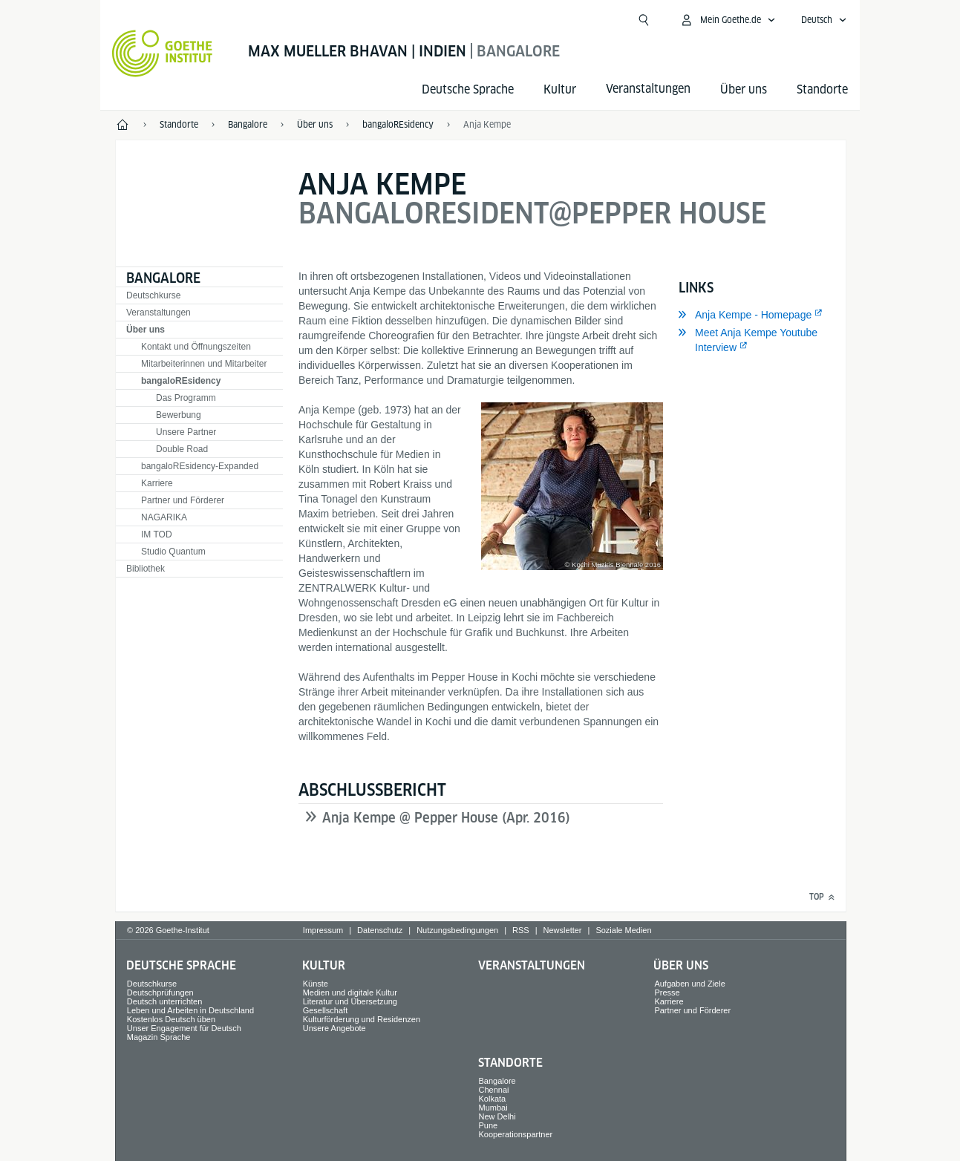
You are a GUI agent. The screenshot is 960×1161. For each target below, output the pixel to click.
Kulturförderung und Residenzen (361, 1019)
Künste (315, 983)
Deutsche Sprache (468, 89)
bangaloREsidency (181, 381)
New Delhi (497, 1116)
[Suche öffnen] (644, 20)
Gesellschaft (325, 1010)
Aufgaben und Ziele (689, 983)
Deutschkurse (153, 295)
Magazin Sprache (159, 1037)
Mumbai (493, 1107)
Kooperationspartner (516, 1134)
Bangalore (163, 278)
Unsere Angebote (334, 1028)
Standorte (822, 89)
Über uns (743, 89)
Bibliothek (145, 568)
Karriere (157, 483)
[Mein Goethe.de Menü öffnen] (728, 20)
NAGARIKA (164, 517)
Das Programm (186, 398)
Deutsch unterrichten (165, 1001)
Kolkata (492, 1098)
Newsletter (562, 930)
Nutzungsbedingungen (457, 930)
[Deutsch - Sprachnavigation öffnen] (824, 20)
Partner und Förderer (182, 500)
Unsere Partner (186, 432)
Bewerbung (178, 415)
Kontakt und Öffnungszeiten (196, 346)
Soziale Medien (623, 930)
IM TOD (156, 534)
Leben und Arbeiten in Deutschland (190, 1010)
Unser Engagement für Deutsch (184, 1028)
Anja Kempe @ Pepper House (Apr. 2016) (446, 817)
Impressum (323, 930)
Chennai (494, 1089)
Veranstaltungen (158, 312)
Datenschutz (379, 930)
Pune (488, 1125)
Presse (666, 992)
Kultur (559, 89)
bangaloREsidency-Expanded (199, 466)
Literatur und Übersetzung (350, 1001)
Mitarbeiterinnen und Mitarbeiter (204, 364)
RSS (520, 930)
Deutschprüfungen (160, 992)
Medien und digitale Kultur (350, 992)
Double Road (182, 449)
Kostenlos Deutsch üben (171, 1019)
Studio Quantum (173, 551)
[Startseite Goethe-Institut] (162, 53)
